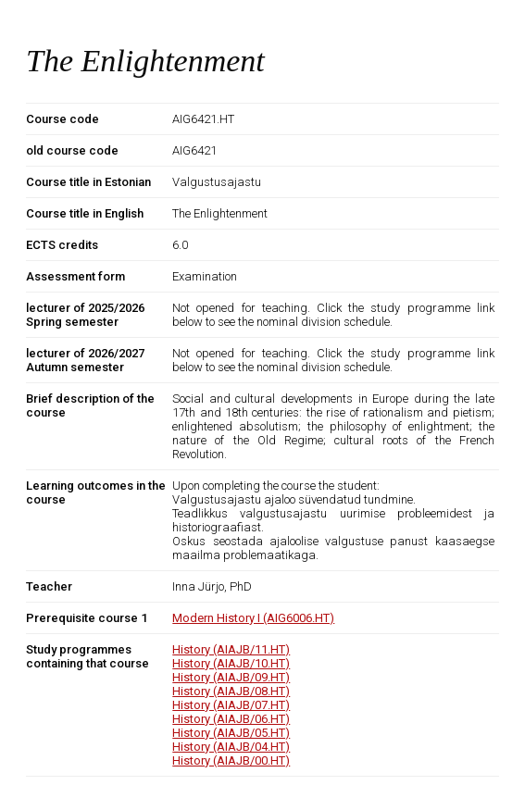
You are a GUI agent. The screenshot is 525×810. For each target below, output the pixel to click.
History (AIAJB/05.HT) (231, 733)
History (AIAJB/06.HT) (231, 719)
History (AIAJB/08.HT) (231, 691)
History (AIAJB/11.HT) (231, 649)
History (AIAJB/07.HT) (231, 705)
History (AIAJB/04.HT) (231, 747)
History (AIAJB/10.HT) (231, 663)
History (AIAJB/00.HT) (231, 760)
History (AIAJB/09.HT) (231, 677)
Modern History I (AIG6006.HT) (253, 618)
